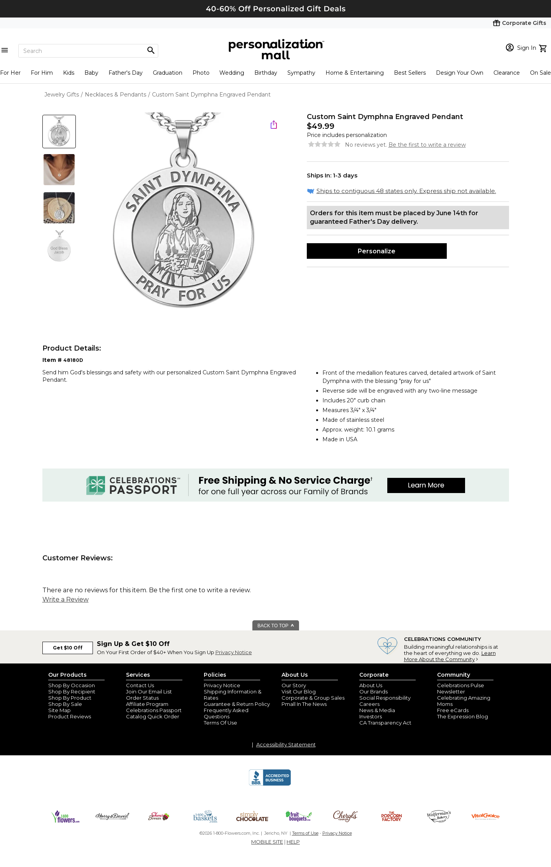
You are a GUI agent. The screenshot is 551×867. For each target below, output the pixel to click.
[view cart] (544, 47)
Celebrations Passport (154, 710)
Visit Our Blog (299, 691)
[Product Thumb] (59, 131)
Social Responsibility (385, 698)
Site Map (59, 710)
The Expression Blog (462, 716)
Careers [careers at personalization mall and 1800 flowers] (369, 704)
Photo (201, 72)
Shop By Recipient (71, 691)
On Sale (540, 72)
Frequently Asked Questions (226, 713)
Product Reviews (69, 716)
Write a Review (65, 599)
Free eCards (453, 710)
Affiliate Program (147, 704)
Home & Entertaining (354, 72)
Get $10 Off (67, 648)
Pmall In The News (304, 704)
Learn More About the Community (450, 656)
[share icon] (274, 124)
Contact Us (140, 685)
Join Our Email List (149, 691)
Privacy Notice (233, 652)
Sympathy (301, 72)
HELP (293, 842)
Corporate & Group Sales (313, 698)
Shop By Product (69, 698)
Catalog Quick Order (152, 716)
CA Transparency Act (385, 723)
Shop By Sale (65, 704)
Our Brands (373, 691)
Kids (68, 72)
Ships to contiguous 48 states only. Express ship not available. (406, 191)
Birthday (265, 72)
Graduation (167, 72)
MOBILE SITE (267, 842)
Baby (91, 72)
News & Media (377, 710)
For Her (10, 72)
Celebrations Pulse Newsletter (460, 688)
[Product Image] (185, 214)
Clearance (506, 72)
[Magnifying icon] (151, 50)
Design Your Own (459, 72)
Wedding (231, 72)
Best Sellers (410, 72)
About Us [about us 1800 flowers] (370, 685)
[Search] (88, 51)
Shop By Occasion (71, 685)
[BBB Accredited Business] (269, 784)
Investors (370, 716)
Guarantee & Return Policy (237, 704)
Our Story (294, 685)
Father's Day (125, 72)
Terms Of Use (220, 723)
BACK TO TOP (275, 625)
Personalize (376, 251)
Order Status (142, 698)
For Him (42, 72)
